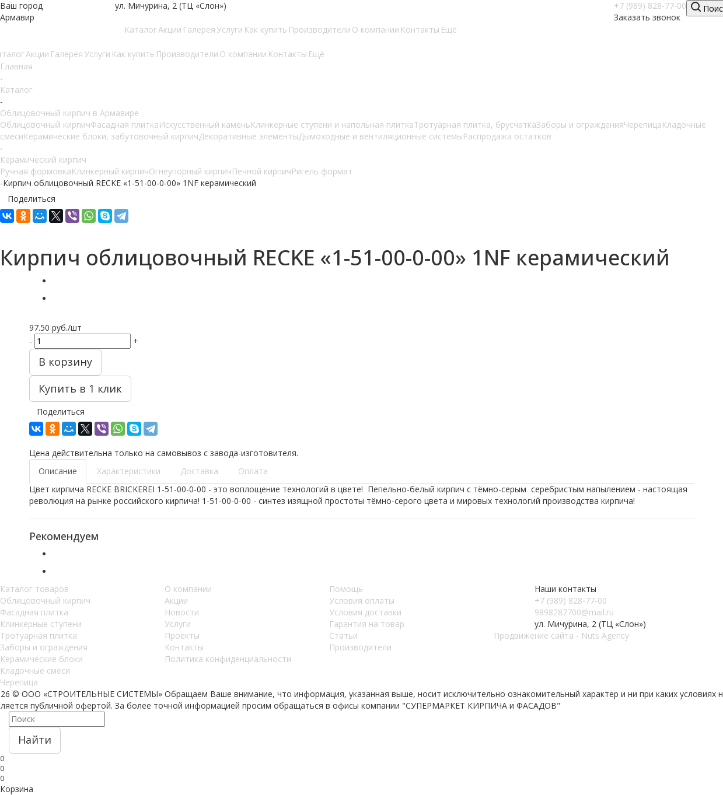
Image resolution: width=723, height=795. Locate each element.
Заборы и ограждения (580, 124)
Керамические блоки (41, 658)
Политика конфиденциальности (228, 658)
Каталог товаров (34, 588)
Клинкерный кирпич (110, 171)
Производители (360, 647)
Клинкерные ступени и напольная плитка (332, 124)
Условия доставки (365, 612)
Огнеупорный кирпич (190, 171)
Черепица (643, 124)
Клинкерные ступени (41, 623)
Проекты (182, 635)
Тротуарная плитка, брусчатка (475, 124)
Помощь (346, 588)
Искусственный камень (204, 124)
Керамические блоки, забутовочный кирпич (110, 136)
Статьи (343, 635)
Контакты (184, 647)
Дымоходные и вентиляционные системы (380, 136)
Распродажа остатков (507, 136)
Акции (176, 600)
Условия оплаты (361, 600)
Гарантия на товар (366, 623)
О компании (188, 588)
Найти (34, 740)
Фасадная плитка (124, 124)
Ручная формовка (35, 171)
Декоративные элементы (248, 136)
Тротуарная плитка (38, 635)
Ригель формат (321, 171)
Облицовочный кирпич (45, 124)
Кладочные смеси (35, 670)
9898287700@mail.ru (574, 612)
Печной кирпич (261, 171)
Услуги (178, 623)
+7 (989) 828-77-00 (650, 5)
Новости (182, 612)
